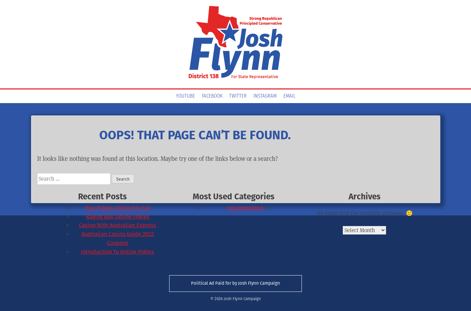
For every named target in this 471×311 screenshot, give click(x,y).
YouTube (185, 96)
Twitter (238, 96)
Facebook (212, 96)
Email (289, 96)
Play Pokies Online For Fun (117, 208)
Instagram (265, 96)
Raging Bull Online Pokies (117, 217)
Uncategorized (245, 208)
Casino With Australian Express (117, 225)
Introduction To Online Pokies (117, 252)
